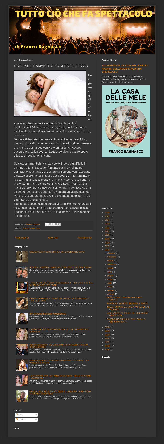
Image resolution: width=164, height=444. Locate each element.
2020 (107, 235)
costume (26, 228)
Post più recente (22, 238)
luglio (109, 272)
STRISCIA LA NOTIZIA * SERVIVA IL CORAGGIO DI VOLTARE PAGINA (60, 267)
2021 (107, 231)
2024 (107, 220)
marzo (110, 287)
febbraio (111, 290)
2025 (107, 216)
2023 (107, 224)
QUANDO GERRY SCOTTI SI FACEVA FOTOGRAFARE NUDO (56, 252)
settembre (111, 264)
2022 (107, 227)
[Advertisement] (126, 183)
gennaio (111, 294)
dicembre (111, 253)
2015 (107, 327)
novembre (111, 257)
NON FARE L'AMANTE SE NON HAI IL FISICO (127, 303)
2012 (107, 338)
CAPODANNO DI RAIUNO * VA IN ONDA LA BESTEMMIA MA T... (126, 320)
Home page (53, 238)
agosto (110, 268)
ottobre (110, 261)
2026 (107, 213)
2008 (107, 349)
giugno (110, 275)
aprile (110, 283)
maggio (110, 279)
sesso (38, 228)
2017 (107, 246)
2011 (107, 342)
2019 (107, 239)
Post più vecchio (85, 238)
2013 (107, 335)
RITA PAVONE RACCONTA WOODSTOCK (47, 314)
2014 (107, 331)
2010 (107, 346)
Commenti (21, 419)
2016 (107, 250)
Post (19, 415)
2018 (107, 242)
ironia (32, 228)
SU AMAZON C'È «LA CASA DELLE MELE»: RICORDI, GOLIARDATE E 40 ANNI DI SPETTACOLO (125, 68)
